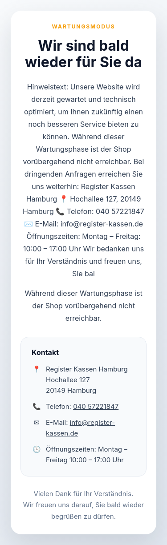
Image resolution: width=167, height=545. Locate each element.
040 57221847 (95, 406)
